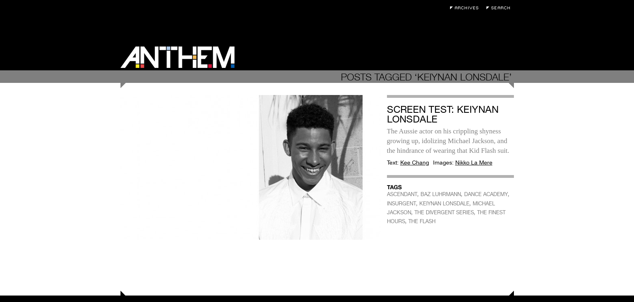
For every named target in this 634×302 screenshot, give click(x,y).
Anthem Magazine (177, 57)
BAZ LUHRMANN (441, 194)
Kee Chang (414, 162)
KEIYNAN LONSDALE (444, 204)
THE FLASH (421, 221)
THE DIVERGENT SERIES (444, 212)
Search (500, 7)
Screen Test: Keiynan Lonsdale (443, 114)
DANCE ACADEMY (486, 194)
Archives (466, 7)
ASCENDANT (402, 194)
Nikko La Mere (473, 162)
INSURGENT (401, 204)
